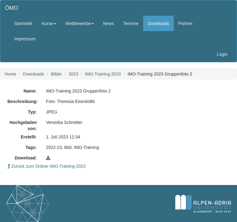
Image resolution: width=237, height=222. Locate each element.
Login (222, 54)
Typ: (32, 111)
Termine (131, 23)
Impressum (24, 38)
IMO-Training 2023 (103, 74)
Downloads (158, 23)
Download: (26, 157)
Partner (185, 23)
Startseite (23, 23)
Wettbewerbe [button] (79, 23)
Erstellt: (29, 136)
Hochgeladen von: (23, 125)
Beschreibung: (22, 101)
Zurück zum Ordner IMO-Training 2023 (46, 166)
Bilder (56, 74)
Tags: (31, 147)
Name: (30, 90)
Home (10, 74)
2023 (73, 74)
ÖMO (11, 8)
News (108, 23)
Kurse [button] (49, 23)
